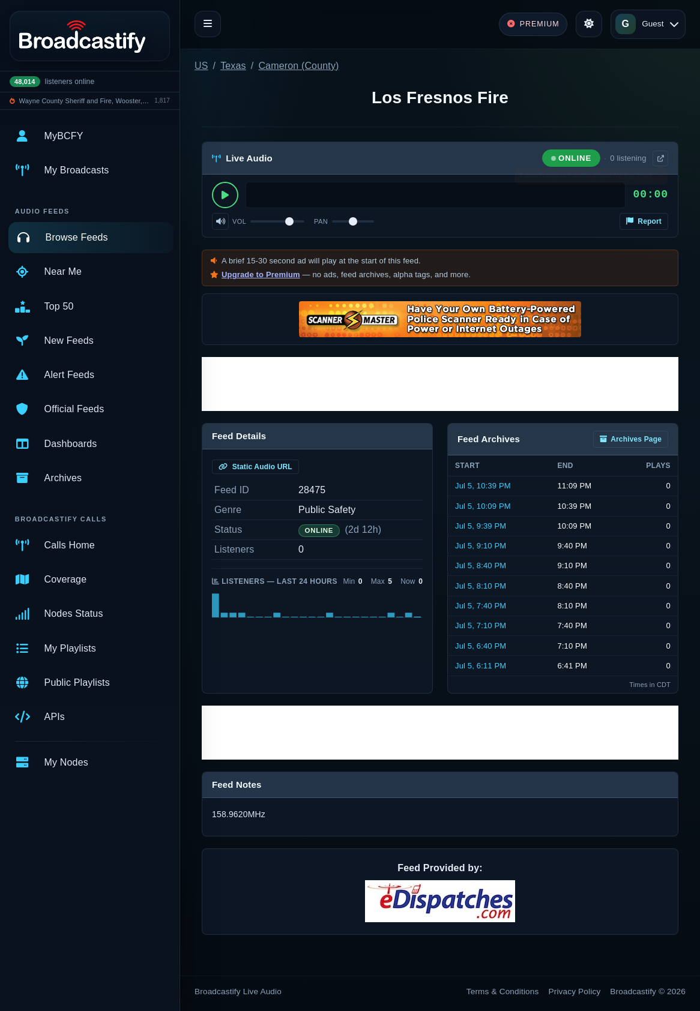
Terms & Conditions (502, 991)
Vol (239, 221)
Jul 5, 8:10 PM (480, 585)
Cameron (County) (298, 66)
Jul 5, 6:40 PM (480, 645)
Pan (321, 221)
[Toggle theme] (589, 24)
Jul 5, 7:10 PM (480, 625)
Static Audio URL (255, 467)
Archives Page (631, 439)
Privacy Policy (575, 991)
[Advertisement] (440, 384)
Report (644, 221)
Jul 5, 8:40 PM (480, 565)
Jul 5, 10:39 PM (483, 485)
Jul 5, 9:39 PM (480, 525)
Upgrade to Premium (261, 274)
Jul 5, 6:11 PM (480, 665)
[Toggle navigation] (208, 24)
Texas (233, 66)
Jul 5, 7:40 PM (480, 605)
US (201, 66)
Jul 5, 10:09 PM (483, 506)
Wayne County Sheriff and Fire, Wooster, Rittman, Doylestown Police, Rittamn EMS (85, 100)
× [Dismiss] (659, 178)
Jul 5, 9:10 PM (480, 545)
